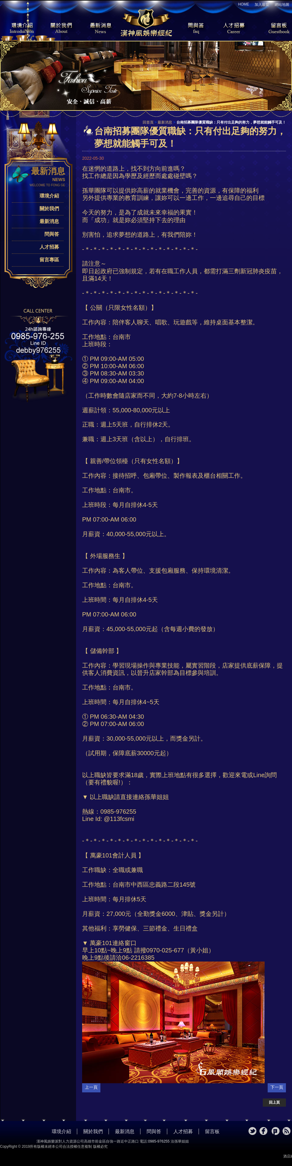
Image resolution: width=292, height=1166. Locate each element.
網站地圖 (282, 4)
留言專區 (49, 259)
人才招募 (232, 28)
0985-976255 (159, 1141)
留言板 (273, 28)
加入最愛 (262, 4)
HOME (243, 4)
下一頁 (276, 1087)
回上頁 (274, 1102)
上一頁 (91, 1087)
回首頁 (148, 122)
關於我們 (59, 28)
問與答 (191, 28)
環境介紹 (18, 28)
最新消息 (100, 28)
